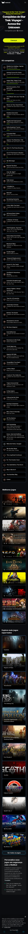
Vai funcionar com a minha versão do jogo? (13, 890)
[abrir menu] (25, 2)
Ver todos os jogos (14, 853)
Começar (14, 40)
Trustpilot (7, 880)
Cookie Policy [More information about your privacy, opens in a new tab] (7, 927)
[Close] (25, 917)
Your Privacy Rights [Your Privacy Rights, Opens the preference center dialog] (14, 930)
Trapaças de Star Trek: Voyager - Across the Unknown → (14, 13)
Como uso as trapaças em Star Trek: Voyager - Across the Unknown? (14, 885)
